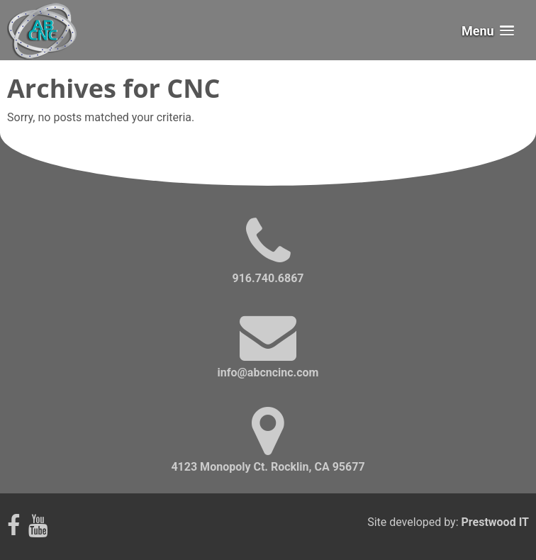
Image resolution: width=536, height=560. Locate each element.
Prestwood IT (495, 522)
